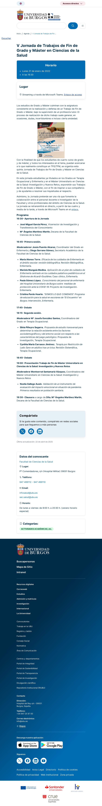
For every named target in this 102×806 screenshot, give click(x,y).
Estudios (21, 594)
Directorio (51, 769)
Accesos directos (71, 3)
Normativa (21, 646)
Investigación (23, 604)
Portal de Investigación (27, 678)
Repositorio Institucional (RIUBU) (31, 688)
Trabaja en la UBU (24, 626)
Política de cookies (68, 769)
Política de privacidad (28, 774)
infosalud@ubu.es (28, 492)
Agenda (26, 34)
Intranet (21, 572)
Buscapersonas (26, 561)
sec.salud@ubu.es (28, 497)
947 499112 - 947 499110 (32, 482)
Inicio (19, 34)
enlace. (75, 209)
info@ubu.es (22, 721)
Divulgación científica (26, 683)
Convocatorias (23, 621)
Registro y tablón (24, 631)
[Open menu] (82, 25)
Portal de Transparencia (27, 673)
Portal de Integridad (25, 663)
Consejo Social (23, 641)
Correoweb (22, 589)
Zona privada (67, 774)
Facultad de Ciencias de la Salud (36, 461)
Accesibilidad (23, 769)
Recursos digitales (25, 584)
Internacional (23, 608)
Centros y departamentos (28, 658)
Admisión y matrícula (26, 599)
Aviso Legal (38, 769)
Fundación (21, 636)
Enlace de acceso (73, 94)
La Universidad (23, 613)
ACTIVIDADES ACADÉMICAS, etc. (36, 529)
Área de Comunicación (27, 650)
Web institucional (49, 774)
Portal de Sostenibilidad (27, 668)
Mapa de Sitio (24, 566)
